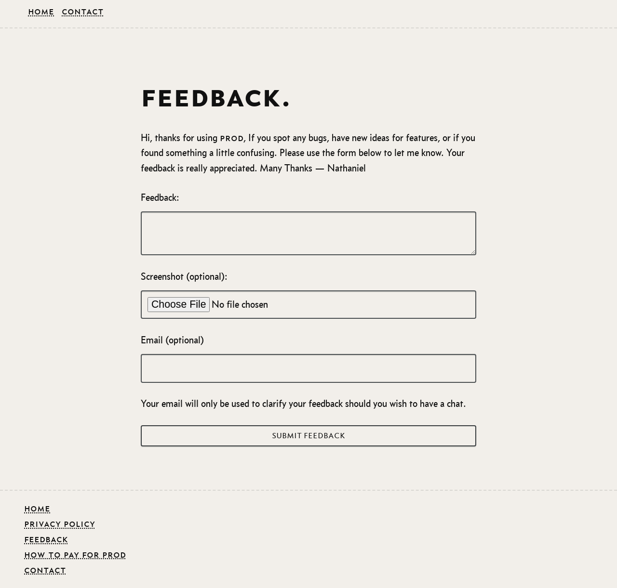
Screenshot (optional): (308, 295)
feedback (46, 539)
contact (45, 569)
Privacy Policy (59, 523)
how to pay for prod (75, 554)
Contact (83, 11)
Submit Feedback (308, 435)
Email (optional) (308, 358)
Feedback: (308, 224)
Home (41, 11)
